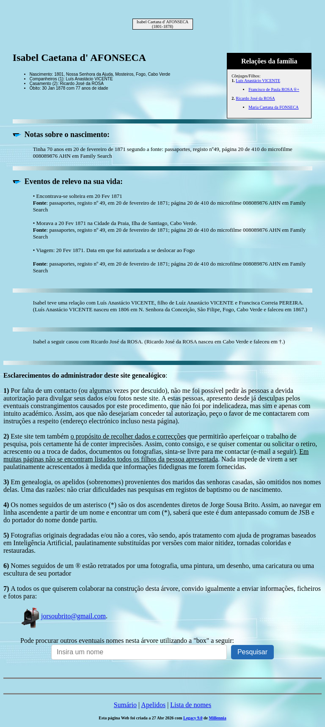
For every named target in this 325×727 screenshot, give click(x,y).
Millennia (217, 718)
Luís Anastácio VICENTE (258, 80)
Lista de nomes (190, 704)
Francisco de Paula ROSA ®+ (273, 89)
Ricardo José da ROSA (255, 98)
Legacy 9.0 (193, 718)
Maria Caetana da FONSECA (273, 107)
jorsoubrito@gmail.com (63, 616)
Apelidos (153, 704)
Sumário (125, 704)
